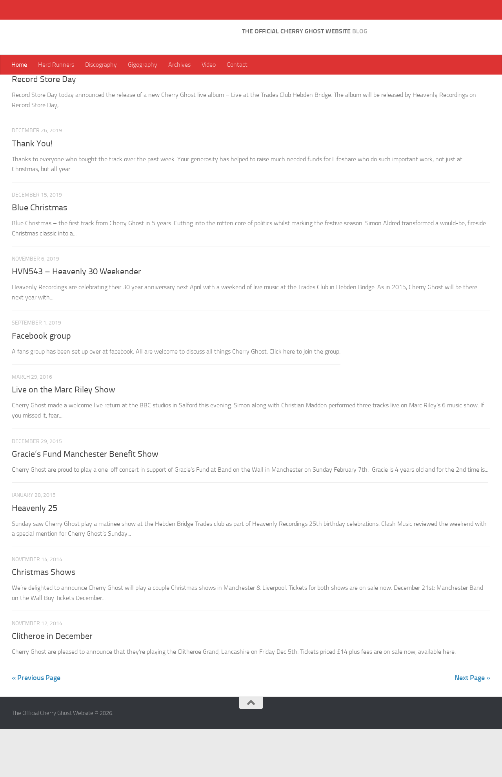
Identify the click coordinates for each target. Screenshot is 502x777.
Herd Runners (56, 64)
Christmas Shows (43, 620)
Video (209, 64)
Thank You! (32, 191)
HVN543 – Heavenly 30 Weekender (76, 319)
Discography (101, 64)
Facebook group (41, 384)
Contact (237, 64)
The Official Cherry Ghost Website (127, 27)
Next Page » (472, 725)
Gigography (142, 64)
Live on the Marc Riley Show (63, 437)
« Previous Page (36, 725)
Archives (179, 64)
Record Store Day (44, 127)
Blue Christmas (39, 255)
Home (19, 64)
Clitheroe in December (52, 684)
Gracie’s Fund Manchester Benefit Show (85, 502)
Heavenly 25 (34, 556)
